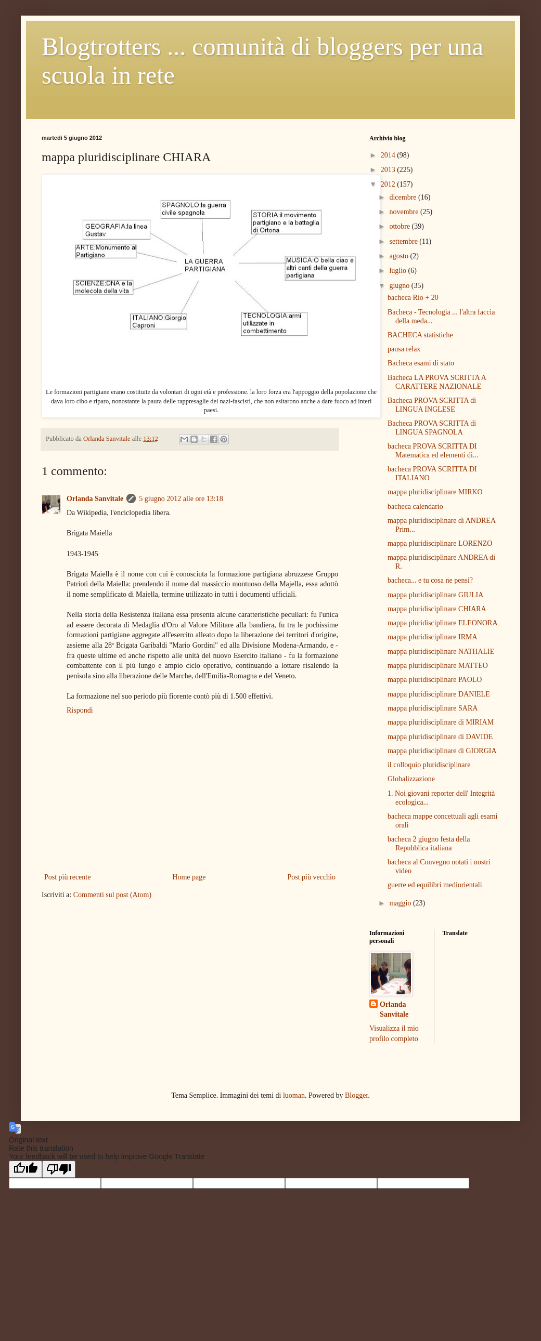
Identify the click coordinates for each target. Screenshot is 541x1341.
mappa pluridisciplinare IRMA (433, 637)
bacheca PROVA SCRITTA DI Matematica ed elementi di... (433, 450)
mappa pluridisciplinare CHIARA (437, 609)
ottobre (400, 226)
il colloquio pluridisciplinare (429, 765)
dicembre (403, 197)
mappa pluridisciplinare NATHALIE (441, 651)
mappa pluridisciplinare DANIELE (439, 694)
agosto (399, 256)
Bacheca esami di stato (421, 363)
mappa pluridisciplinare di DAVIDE (440, 737)
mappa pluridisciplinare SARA (433, 708)
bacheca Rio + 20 (413, 297)
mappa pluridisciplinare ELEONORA (443, 623)
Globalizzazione (411, 779)
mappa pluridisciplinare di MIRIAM (441, 722)
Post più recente (67, 877)
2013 (389, 170)
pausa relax (404, 349)
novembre (404, 212)
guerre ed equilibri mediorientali (435, 885)
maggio (401, 903)
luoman (294, 1095)
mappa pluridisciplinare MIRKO (435, 492)
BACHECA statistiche (420, 335)
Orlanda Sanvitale (95, 499)
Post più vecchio (311, 877)
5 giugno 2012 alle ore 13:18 (181, 499)
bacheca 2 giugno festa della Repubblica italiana (429, 843)
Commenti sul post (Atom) (112, 895)
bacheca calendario (415, 506)
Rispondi (80, 710)
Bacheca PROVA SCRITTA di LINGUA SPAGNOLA (432, 427)
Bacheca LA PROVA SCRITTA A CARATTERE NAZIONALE (437, 382)
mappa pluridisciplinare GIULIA (435, 595)
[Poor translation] (58, 1169)
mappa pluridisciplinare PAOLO (435, 679)
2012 (389, 184)
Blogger (356, 1095)
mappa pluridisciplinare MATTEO (438, 665)
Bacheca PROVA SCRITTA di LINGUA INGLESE (432, 405)
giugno (400, 286)
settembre (404, 241)
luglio (398, 270)
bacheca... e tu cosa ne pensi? (430, 580)
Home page (188, 877)
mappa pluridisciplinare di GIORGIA (442, 751)
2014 (389, 155)
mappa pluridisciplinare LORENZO (440, 543)
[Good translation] (25, 1169)
